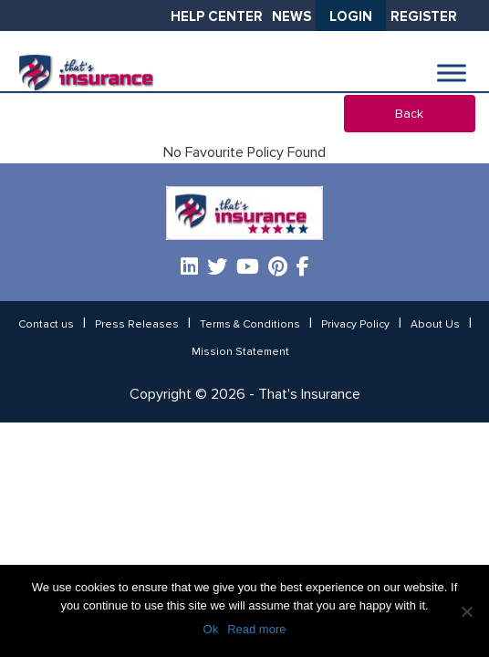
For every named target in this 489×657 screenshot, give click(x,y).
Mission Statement (240, 352)
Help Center (217, 17)
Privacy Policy (355, 324)
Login (350, 17)
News (291, 17)
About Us (435, 324)
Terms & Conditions (250, 324)
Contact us (46, 324)
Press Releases (137, 324)
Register (423, 17)
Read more (256, 629)
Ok (211, 629)
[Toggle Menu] (451, 73)
